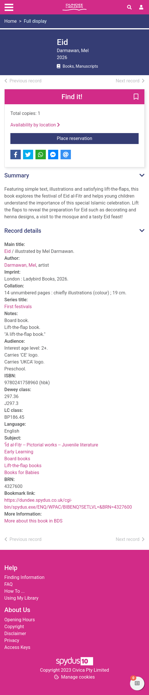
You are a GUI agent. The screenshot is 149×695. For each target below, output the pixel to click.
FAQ (8, 584)
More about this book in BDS (33, 521)
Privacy (11, 640)
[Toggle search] (129, 7)
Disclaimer (15, 633)
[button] (136, 97)
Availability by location (35, 125)
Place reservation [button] (81, 138)
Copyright (14, 626)
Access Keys (17, 647)
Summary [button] (16, 175)
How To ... (14, 591)
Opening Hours (19, 619)
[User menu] (141, 7)
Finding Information (24, 577)
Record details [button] (22, 230)
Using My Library (21, 598)
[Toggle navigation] (9, 6)
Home (10, 21)
